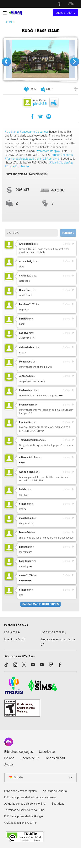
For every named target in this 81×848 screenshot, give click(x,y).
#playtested (26, 158)
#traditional (12, 131)
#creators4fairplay (48, 151)
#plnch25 (40, 158)
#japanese (42, 131)
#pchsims (53, 158)
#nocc (56, 155)
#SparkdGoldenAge (61, 162)
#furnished (12, 158)
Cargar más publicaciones (40, 604)
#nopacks (67, 155)
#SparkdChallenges (17, 166)
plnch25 (40, 104)
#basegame (27, 131)
